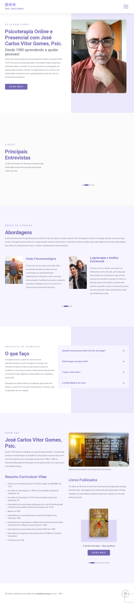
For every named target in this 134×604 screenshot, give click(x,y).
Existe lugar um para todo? (75, 361)
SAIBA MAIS (16, 87)
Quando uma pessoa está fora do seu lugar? (84, 350)
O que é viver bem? (71, 372)
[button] (83, 185)
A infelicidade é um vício (74, 383)
